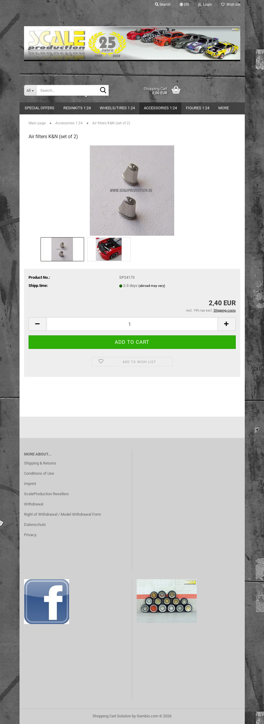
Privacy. (30, 535)
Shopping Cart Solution (112, 716)
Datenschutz (35, 524)
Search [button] (163, 4)
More (223, 108)
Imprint (30, 483)
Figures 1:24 (197, 108)
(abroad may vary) (151, 286)
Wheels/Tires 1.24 (117, 108)
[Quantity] (132, 324)
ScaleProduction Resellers (46, 494)
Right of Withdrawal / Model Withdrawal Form (62, 514)
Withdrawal (33, 504)
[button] (184, 4)
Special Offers (39, 108)
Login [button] (205, 4)
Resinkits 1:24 (77, 108)
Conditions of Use (39, 473)
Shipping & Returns (40, 463)
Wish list (230, 4)
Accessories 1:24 (160, 108)
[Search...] (30, 90)
